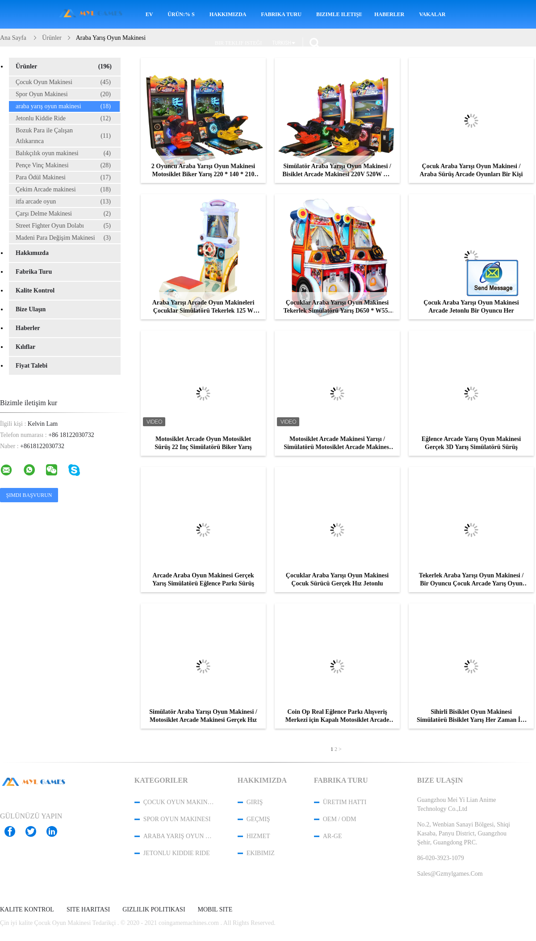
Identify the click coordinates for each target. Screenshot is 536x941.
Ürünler (64, 67)
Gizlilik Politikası (153, 910)
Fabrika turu (281, 14)
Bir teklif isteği (238, 43)
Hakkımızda (228, 14)
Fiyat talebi (31, 365)
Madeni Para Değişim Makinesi (63, 238)
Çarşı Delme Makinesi (63, 213)
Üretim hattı (345, 802)
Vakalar (432, 14)
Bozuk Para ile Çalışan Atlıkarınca (63, 135)
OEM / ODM (339, 819)
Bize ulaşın (31, 309)
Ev (149, 14)
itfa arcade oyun (63, 201)
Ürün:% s (181, 14)
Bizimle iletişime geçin (339, 14)
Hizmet (258, 836)
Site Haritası (88, 910)
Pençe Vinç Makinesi (63, 165)
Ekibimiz (261, 853)
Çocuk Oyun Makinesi (63, 82)
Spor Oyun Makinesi (63, 94)
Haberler (389, 14)
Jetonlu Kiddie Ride (63, 118)
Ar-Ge (332, 836)
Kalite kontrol (35, 290)
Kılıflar (25, 346)
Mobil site (215, 910)
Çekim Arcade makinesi (63, 189)
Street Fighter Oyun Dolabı (63, 225)
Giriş (255, 802)
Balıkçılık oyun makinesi (63, 153)
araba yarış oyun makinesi (63, 106)
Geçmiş (258, 819)
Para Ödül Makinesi (63, 177)
